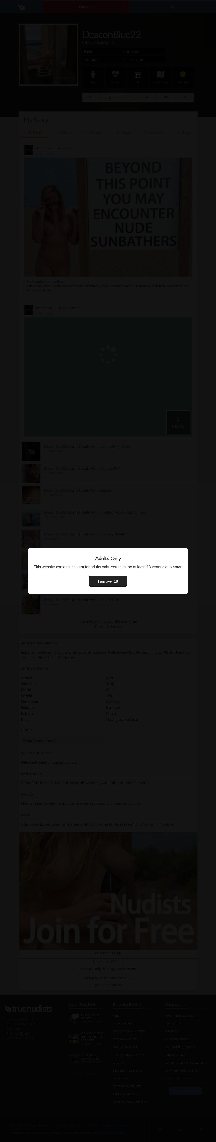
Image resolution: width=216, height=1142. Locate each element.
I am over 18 (108, 581)
